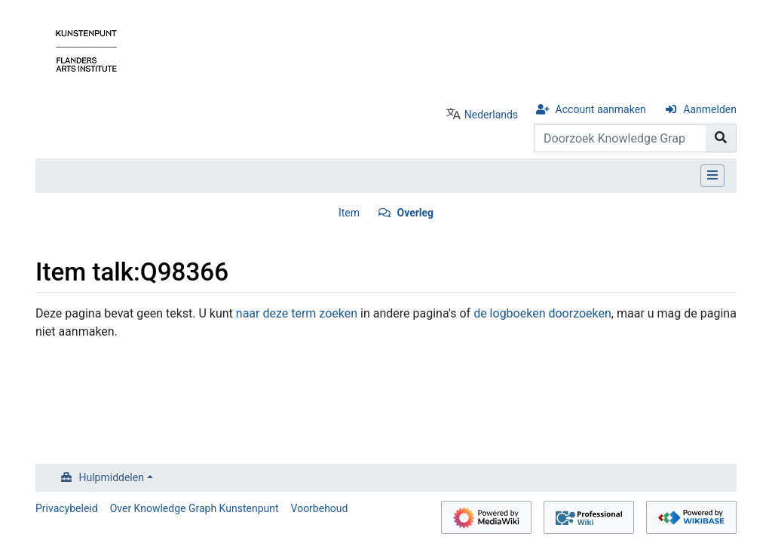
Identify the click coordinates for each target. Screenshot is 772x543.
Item (349, 213)
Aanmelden (710, 109)
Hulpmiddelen (111, 477)
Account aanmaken (601, 109)
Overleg (415, 213)
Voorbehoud (319, 508)
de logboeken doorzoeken (542, 313)
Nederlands (491, 115)
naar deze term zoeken (296, 313)
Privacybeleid (66, 508)
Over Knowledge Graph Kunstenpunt (194, 508)
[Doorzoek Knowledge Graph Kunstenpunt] (620, 138)
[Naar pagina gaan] (721, 138)
